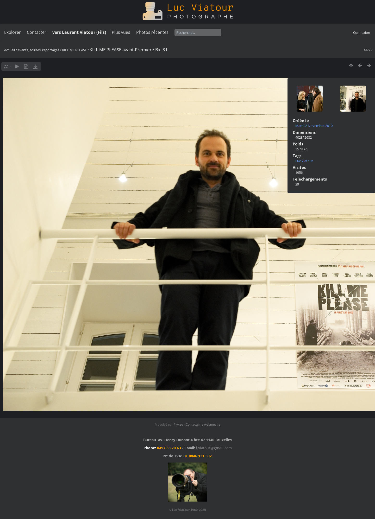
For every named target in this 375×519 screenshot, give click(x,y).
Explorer (12, 32)
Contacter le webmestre (203, 424)
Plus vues (121, 32)
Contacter (36, 32)
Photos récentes (152, 32)
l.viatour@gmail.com (214, 447)
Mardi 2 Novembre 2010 (314, 125)
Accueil (9, 50)
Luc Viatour (304, 160)
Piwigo (178, 424)
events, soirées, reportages (39, 50)
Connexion (361, 32)
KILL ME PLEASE (74, 50)
